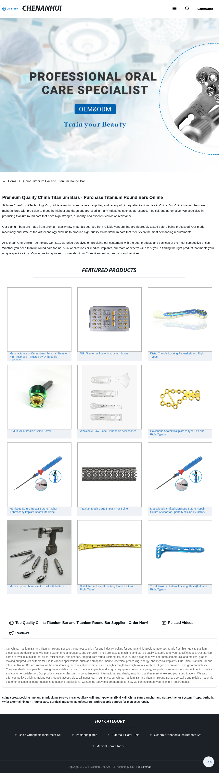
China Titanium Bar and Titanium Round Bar (54, 181)
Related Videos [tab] (177, 623)
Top (209, 761)
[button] (174, 9)
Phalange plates (88, 734)
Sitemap (146, 766)
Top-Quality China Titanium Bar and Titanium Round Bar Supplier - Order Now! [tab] (78, 623)
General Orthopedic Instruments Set (179, 734)
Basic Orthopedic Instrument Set (42, 734)
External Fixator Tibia (127, 734)
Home (12, 181)
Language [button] (205, 8)
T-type (197, 697)
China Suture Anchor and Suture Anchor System (160, 697)
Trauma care (40, 701)
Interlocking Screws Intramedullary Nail (68, 697)
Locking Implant (30, 697)
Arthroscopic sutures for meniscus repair (121, 701)
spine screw (10, 697)
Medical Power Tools (111, 746)
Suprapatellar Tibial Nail (111, 697)
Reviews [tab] (19, 633)
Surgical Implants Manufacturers (71, 701)
